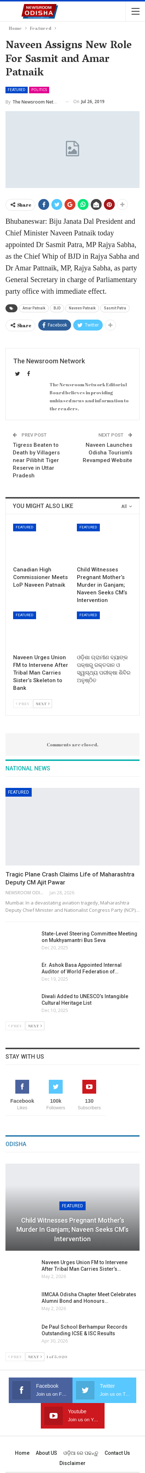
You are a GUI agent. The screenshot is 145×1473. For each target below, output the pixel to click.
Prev (23, 703)
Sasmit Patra (115, 308)
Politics (39, 90)
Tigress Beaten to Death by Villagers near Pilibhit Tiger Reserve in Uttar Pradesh (36, 460)
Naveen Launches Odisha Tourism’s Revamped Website (107, 453)
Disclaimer (72, 1463)
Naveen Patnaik (82, 308)
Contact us (117, 1453)
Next (43, 703)
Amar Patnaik (34, 308)
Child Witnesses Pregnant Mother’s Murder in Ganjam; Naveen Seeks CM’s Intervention (72, 1229)
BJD (57, 308)
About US (46, 1453)
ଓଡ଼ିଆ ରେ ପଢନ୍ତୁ (80, 1453)
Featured (17, 90)
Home (22, 1453)
